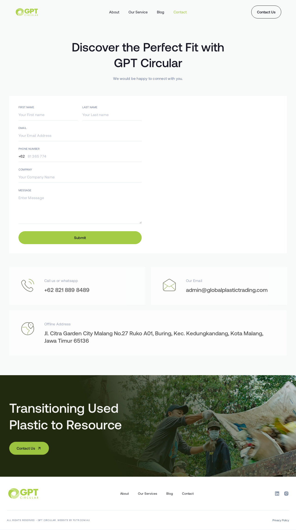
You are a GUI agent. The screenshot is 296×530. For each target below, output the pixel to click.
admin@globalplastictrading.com (227, 303)
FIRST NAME (26, 107)
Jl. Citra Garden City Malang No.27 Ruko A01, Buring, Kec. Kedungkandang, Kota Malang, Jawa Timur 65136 (153, 350)
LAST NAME (90, 107)
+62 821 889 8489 (67, 303)
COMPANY (25, 169)
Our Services (147, 493)
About (114, 12)
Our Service (138, 12)
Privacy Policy (280, 520)
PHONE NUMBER (28, 148)
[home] (42, 12)
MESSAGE (24, 190)
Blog (160, 12)
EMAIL (22, 127)
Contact (180, 12)
